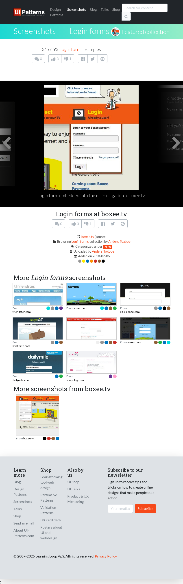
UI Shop (73, 482)
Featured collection (146, 31)
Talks (104, 9)
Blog (93, 9)
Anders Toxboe (119, 241)
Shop (116, 9)
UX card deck (50, 520)
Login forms (89, 30)
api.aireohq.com (130, 311)
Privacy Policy (106, 556)
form (108, 246)
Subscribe (145, 508)
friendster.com (22, 311)
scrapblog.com (75, 380)
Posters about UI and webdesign (51, 532)
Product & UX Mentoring (78, 499)
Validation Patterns (48, 510)
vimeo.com (80, 308)
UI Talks (73, 489)
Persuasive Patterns (48, 497)
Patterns (56, 12)
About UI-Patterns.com (23, 533)
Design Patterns (20, 491)
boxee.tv (87, 237)
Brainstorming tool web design (51, 482)
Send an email (23, 523)
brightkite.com (21, 346)
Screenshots (76, 9)
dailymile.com (21, 380)
